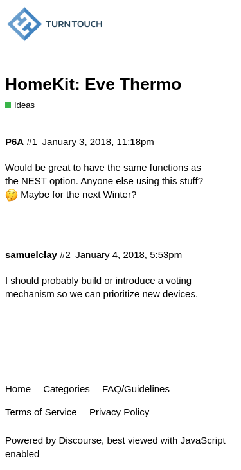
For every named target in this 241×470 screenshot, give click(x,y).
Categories (66, 388)
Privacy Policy (119, 411)
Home (18, 388)
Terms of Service (41, 411)
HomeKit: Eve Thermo (93, 84)
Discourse (80, 440)
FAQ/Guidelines (136, 388)
